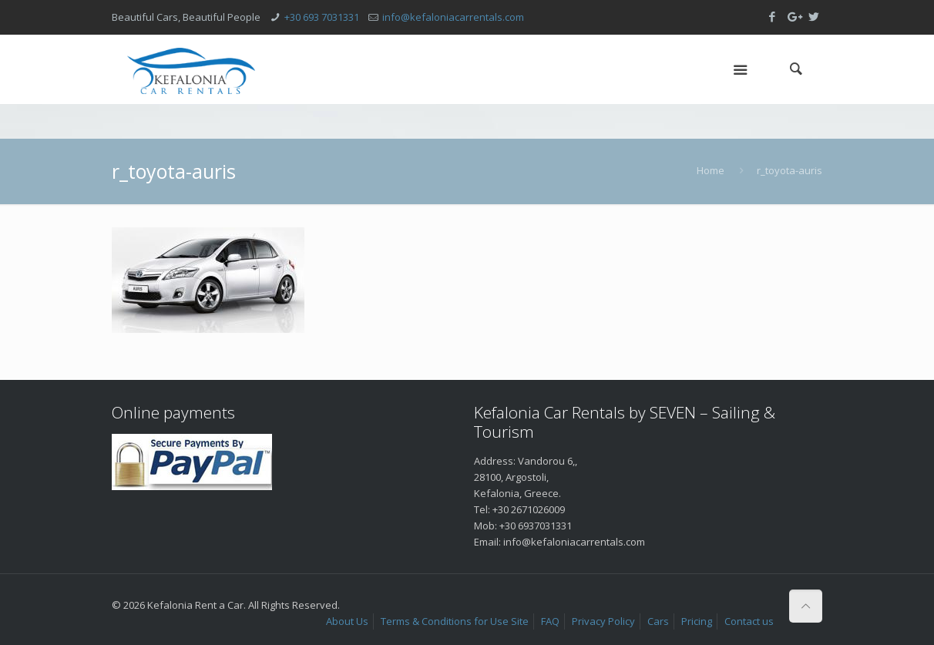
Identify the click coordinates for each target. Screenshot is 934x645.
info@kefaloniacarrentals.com (453, 17)
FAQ (550, 621)
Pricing (696, 621)
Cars (658, 621)
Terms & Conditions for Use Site (455, 621)
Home (710, 170)
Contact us (749, 621)
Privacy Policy (603, 621)
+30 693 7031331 (321, 17)
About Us (347, 621)
